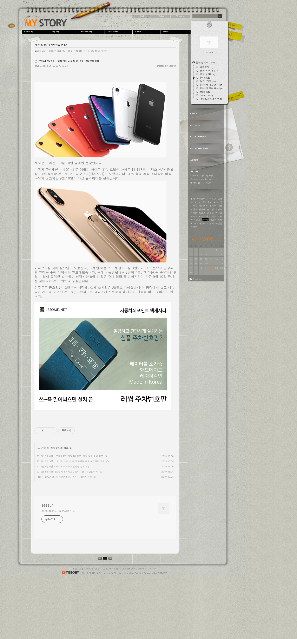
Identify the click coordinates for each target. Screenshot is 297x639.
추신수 (212, 205)
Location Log (111, 627)
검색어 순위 (205, 202)
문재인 (210, 209)
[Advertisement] (69, 512)
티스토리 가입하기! (91, 632)
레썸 (196, 202)
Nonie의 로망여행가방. (202, 175)
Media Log (92, 627)
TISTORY (162, 632)
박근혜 (218, 212)
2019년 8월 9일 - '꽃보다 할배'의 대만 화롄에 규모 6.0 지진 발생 (71, 461)
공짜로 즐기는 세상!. (201, 182)
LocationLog (91, 32)
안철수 (202, 209)
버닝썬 (213, 219)
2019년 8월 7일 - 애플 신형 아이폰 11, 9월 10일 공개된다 (79, 50)
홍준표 (210, 212)
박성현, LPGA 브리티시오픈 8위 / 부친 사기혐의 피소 (64, 476)
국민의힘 (203, 205)
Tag (63, 32)
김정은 (193, 212)
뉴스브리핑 (40, 65)
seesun (45, 23)
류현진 (218, 223)
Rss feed (197, 279)
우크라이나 (199, 223)
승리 (198, 219)
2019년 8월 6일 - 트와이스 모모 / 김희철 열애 (61, 466)
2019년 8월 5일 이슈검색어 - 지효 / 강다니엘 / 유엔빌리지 (67, 471)
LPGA (216, 202)
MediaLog (36, 32)
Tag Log (78, 627)
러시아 (212, 216)
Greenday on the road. (202, 179)
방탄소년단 (202, 198)
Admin (147, 32)
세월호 (218, 209)
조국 (192, 198)
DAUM (138, 632)
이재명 (204, 216)
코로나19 (195, 216)
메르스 (202, 212)
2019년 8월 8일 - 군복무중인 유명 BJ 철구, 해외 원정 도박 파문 (70, 456)
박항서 (210, 223)
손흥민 (212, 198)
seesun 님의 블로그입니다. (59, 570)
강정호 (193, 226)
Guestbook (119, 32)
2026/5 (206, 239)
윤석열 (205, 219)
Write (175, 32)
